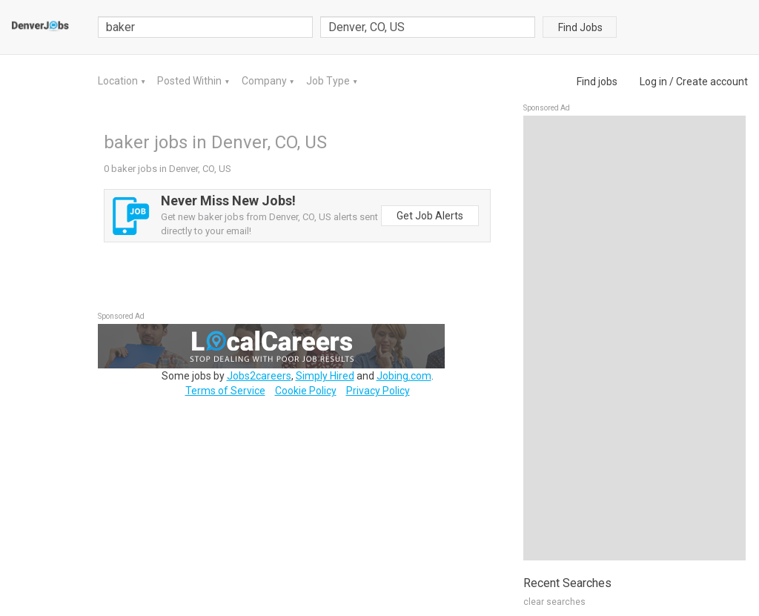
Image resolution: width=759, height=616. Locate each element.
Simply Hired (325, 376)
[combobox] (427, 27)
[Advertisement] (634, 338)
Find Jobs (580, 27)
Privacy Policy (378, 391)
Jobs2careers (259, 376)
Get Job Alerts (430, 216)
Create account (712, 81)
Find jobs (597, 81)
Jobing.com (404, 376)
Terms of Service (225, 391)
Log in (653, 81)
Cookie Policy (306, 391)
